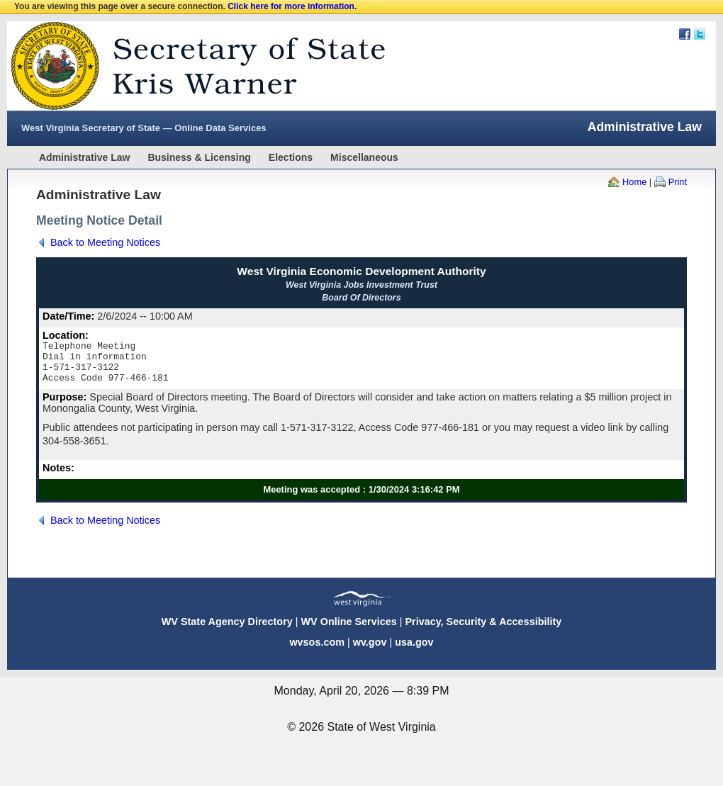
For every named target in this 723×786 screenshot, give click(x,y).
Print (677, 181)
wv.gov (370, 650)
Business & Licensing (198, 157)
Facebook (684, 34)
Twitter (699, 34)
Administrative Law (84, 157)
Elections (291, 157)
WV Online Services (349, 630)
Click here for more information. (292, 6)
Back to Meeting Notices (105, 242)
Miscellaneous (364, 157)
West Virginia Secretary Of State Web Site (189, 66)
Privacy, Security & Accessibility (483, 630)
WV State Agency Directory (227, 630)
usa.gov (414, 650)
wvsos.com (316, 650)
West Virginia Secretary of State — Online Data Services (144, 128)
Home (634, 181)
